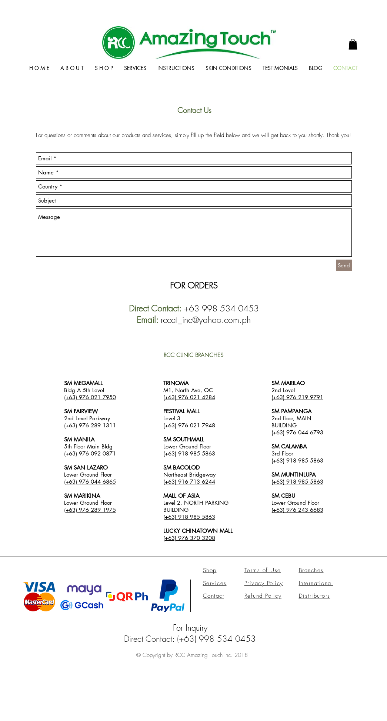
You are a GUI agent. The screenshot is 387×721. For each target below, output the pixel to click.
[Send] (344, 265)
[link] (352, 44)
